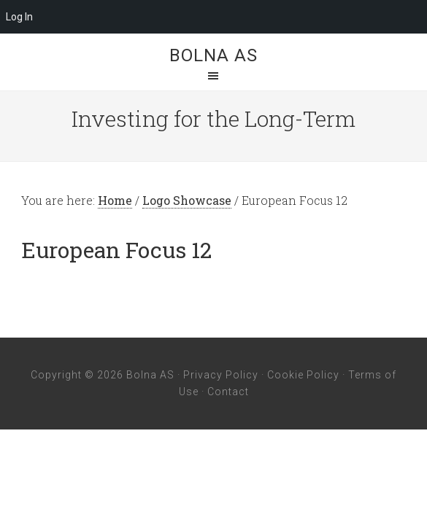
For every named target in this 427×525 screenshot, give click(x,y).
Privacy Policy (220, 375)
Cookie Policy (303, 375)
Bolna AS (213, 55)
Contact (228, 391)
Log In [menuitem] (19, 17)
